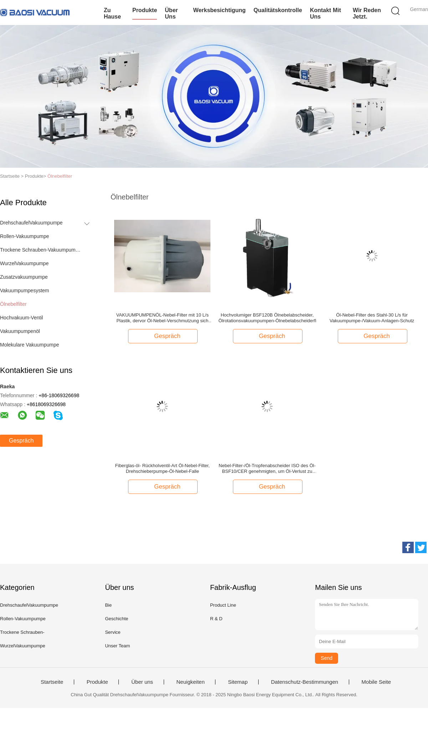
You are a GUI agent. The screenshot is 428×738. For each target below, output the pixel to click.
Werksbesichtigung (219, 10)
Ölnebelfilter (59, 176)
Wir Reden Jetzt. (367, 13)
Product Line (223, 605)
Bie (108, 605)
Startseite (52, 681)
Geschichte (116, 618)
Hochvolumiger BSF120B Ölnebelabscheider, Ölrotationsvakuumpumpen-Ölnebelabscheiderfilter (267, 317)
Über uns (171, 13)
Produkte (144, 10)
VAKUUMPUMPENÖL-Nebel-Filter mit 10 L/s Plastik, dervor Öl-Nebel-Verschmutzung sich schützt (162, 318)
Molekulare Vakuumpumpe (29, 345)
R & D (216, 618)
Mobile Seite (376, 681)
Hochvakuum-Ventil (21, 317)
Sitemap (238, 681)
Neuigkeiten (191, 681)
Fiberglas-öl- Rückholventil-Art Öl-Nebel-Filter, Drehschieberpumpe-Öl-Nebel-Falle (162, 468)
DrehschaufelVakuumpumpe (31, 223)
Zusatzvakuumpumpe (24, 277)
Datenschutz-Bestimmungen (304, 681)
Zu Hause (112, 13)
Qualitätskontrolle (278, 10)
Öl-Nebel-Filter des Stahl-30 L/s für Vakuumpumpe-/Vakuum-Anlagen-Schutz (372, 317)
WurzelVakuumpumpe (24, 263)
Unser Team (117, 645)
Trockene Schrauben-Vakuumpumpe (40, 250)
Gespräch (21, 441)
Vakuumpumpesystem (24, 290)
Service (112, 632)
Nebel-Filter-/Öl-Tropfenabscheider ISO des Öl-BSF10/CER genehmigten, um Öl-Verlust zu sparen (267, 468)
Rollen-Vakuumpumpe (24, 236)
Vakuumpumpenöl (20, 331)
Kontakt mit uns (325, 13)
